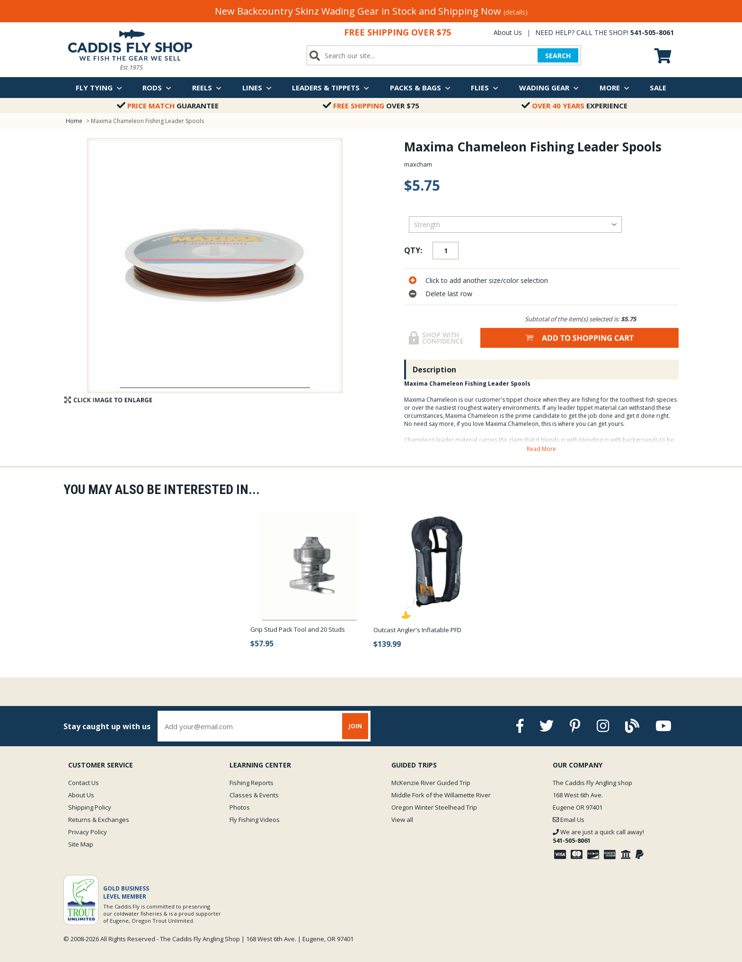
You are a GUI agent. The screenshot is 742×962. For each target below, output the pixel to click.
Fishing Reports (252, 782)
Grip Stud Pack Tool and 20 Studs (297, 629)
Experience (574, 105)
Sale (658, 87)
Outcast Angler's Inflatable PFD (417, 630)
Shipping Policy (89, 807)
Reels (206, 87)
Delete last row (448, 293)
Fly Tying (99, 87)
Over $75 (371, 105)
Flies (484, 87)
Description (434, 369)
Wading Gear (549, 87)
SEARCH (558, 55)
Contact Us (83, 782)
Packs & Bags (420, 87)
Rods (156, 87)
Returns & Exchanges (98, 819)
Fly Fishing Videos (255, 819)
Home (74, 121)
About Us (508, 32)
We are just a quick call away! (598, 836)
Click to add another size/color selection (486, 280)
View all (402, 819)
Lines (257, 87)
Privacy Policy (87, 832)
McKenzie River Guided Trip (430, 782)
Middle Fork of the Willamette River (441, 795)
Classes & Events (254, 795)
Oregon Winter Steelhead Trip (434, 807)
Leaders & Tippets (330, 87)
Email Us (568, 819)
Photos (240, 807)
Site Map (80, 844)
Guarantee (168, 105)
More (614, 87)
